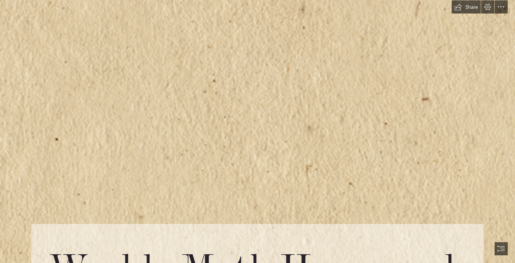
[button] (466, 7)
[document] (257, 131)
